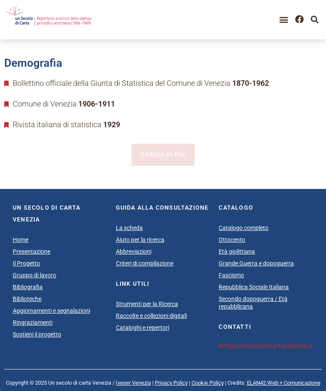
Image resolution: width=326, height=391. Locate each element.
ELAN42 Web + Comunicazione (284, 383)
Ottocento (232, 239)
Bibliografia (28, 287)
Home (20, 239)
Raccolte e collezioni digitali (151, 315)
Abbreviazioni (133, 251)
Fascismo (231, 275)
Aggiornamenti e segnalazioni (51, 310)
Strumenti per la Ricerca (147, 304)
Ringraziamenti (32, 322)
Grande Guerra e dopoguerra (256, 263)
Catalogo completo (243, 227)
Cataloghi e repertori (142, 327)
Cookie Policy (208, 383)
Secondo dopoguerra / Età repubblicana (253, 302)
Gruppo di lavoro (34, 275)
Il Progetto (26, 263)
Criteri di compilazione (144, 263)
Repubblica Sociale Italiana (254, 287)
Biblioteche (27, 298)
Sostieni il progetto (37, 334)
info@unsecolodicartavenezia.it (265, 346)
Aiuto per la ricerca (140, 239)
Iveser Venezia (133, 383)
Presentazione (31, 251)
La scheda (129, 227)
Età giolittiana (237, 251)
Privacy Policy (171, 383)
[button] (284, 20)
